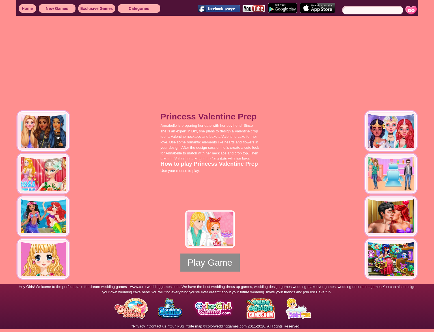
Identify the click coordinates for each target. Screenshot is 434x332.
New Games (57, 8)
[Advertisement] (169, 59)
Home (27, 8)
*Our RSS (176, 326)
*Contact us (156, 326)
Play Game (209, 262)
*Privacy (138, 326)
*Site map (194, 326)
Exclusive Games (96, 8)
